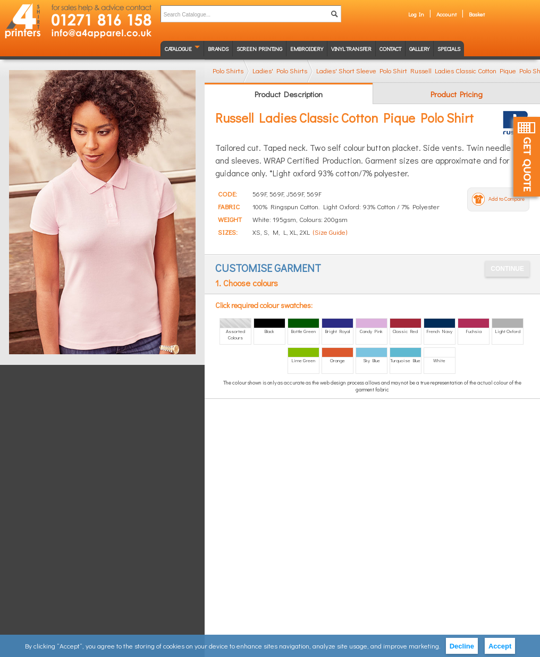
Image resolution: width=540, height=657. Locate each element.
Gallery (419, 49)
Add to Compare (506, 198)
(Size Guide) (330, 231)
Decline (462, 646)
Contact (390, 49)
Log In (416, 14)
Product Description (289, 94)
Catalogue (178, 49)
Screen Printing (259, 49)
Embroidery (306, 49)
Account (446, 14)
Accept (499, 646)
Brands (218, 49)
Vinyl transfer (351, 49)
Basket (477, 14)
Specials (448, 49)
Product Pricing (457, 94)
